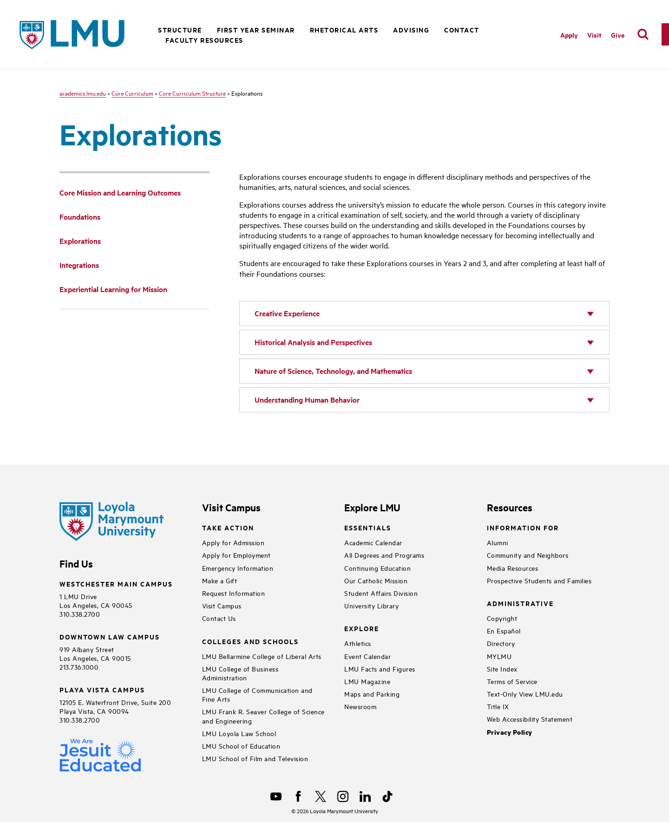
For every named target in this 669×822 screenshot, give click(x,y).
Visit (594, 34)
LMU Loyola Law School (239, 733)
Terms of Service (512, 681)
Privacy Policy (509, 732)
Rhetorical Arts (344, 29)
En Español (504, 630)
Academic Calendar (373, 542)
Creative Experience (287, 313)
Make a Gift (219, 580)
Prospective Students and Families (539, 580)
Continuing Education (377, 567)
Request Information (233, 592)
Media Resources (512, 567)
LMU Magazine (367, 681)
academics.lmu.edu (82, 93)
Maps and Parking (372, 693)
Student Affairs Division (381, 592)
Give (617, 34)
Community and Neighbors (528, 554)
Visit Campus (222, 605)
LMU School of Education (241, 745)
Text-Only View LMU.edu (525, 693)
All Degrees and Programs (384, 554)
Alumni (497, 542)
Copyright (502, 617)
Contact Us (219, 617)
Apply (569, 34)
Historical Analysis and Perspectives (313, 342)
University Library (371, 605)
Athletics (357, 643)
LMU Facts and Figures (379, 668)
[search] (643, 34)
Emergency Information (238, 567)
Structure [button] (180, 29)
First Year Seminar (256, 29)
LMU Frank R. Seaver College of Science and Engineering (263, 715)
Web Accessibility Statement (530, 718)
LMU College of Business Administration (240, 673)
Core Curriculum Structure (192, 93)
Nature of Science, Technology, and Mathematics (333, 370)
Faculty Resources (204, 40)
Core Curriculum (132, 93)
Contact (461, 29)
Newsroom (360, 706)
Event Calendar (367, 656)
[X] (320, 796)
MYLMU (499, 656)
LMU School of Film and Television (255, 758)
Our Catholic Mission (375, 580)
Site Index (502, 668)
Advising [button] (411, 29)
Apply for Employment (236, 554)
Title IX (498, 706)
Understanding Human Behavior (307, 399)
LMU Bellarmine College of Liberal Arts (261, 656)
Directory (501, 643)
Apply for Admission (233, 542)
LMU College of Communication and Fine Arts (257, 694)
